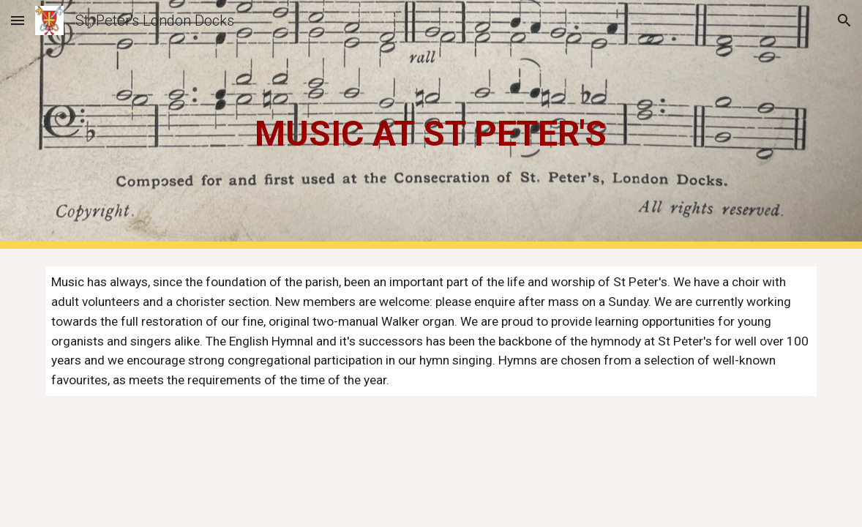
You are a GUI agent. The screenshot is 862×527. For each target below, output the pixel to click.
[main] (431, 125)
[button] (17, 20)
